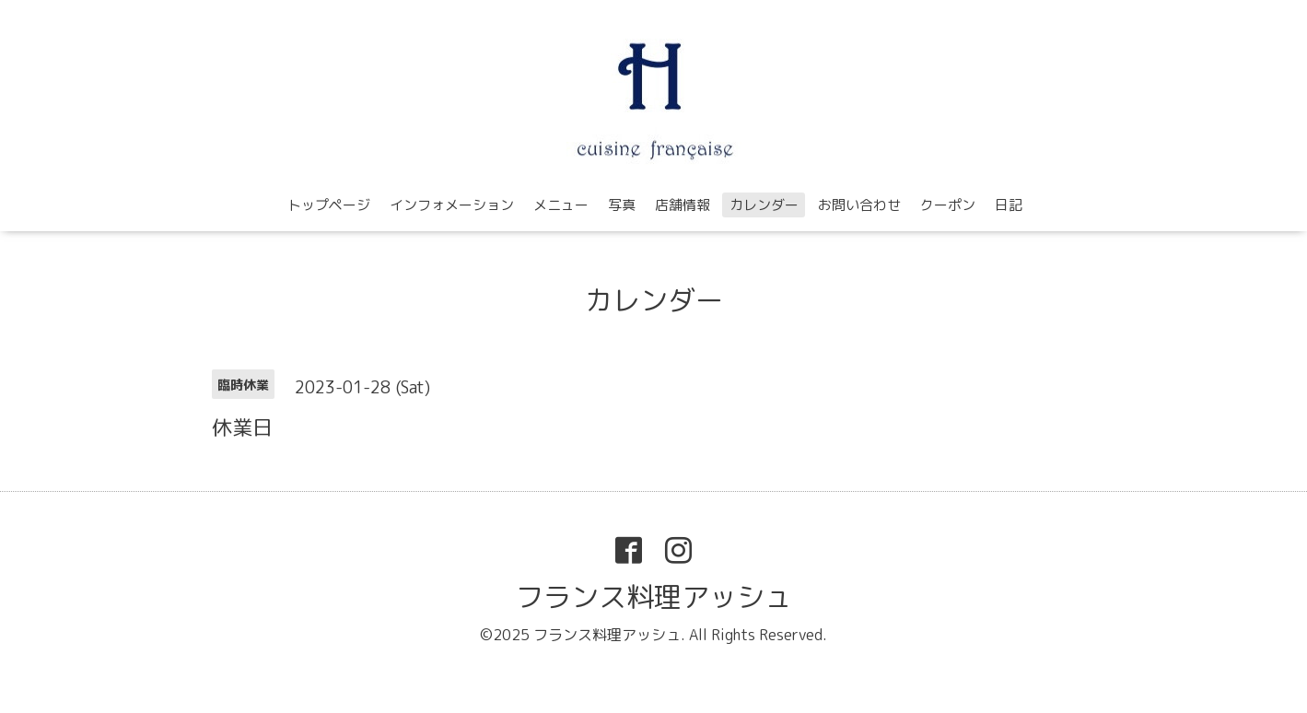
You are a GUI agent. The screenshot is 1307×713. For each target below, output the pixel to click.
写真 (622, 205)
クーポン (947, 205)
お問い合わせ (859, 205)
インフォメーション (452, 205)
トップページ (328, 205)
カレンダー (764, 205)
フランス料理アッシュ (654, 597)
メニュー (561, 205)
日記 (1008, 205)
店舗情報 (682, 205)
